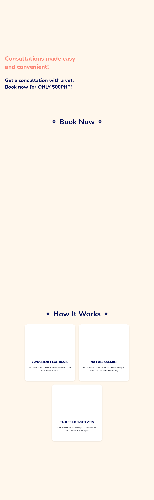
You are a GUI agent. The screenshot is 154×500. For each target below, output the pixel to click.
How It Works (77, 314)
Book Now (77, 122)
